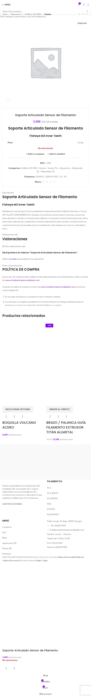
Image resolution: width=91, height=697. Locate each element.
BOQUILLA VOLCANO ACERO (19, 425)
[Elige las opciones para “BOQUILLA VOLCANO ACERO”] (17, 409)
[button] (59, 409)
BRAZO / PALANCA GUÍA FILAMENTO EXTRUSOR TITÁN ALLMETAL (66, 427)
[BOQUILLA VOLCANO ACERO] (23, 342)
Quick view (14, 416)
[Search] (84, 5)
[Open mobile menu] (6, 5)
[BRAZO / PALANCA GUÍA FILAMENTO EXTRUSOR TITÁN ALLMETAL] (67, 342)
